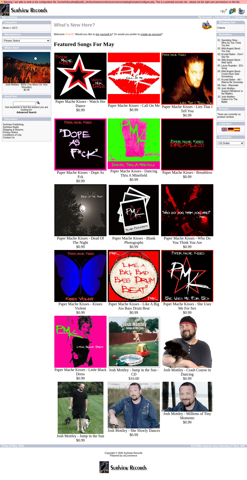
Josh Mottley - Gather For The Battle (229, 99)
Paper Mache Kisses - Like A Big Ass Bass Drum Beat (133, 306)
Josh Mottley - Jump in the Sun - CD (133, 372)
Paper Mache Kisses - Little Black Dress (80, 372)
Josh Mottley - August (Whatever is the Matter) (232, 91)
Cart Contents (223, 17)
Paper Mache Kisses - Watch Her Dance (80, 103)
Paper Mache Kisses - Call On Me (134, 106)
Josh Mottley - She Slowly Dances (134, 430)
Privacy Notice (10, 132)
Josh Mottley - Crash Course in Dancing (187, 372)
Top (4, 17)
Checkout (239, 17)
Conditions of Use (12, 135)
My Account (205, 17)
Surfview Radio (11, 127)
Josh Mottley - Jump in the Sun (80, 436)
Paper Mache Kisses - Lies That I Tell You (187, 109)
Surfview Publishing (13, 124)
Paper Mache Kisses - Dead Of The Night (80, 240)
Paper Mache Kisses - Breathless (187, 172)
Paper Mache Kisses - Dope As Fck (80, 174)
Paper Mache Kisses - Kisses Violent (81, 306)
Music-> (7, 28)
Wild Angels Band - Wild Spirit (231, 61)
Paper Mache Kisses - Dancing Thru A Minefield (133, 173)
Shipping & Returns (13, 129)
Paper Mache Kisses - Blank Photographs (133, 240)
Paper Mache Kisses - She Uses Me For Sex (187, 306)
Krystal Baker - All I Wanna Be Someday (232, 81)
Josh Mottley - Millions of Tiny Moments (187, 416)
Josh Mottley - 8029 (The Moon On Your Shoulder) (26, 86)
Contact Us (8, 137)
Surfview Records (133, 453)
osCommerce (130, 455)
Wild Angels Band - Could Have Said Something (231, 74)
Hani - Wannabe (229, 85)
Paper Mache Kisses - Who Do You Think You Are (187, 240)
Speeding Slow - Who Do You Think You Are (231, 43)
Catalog (12, 17)
